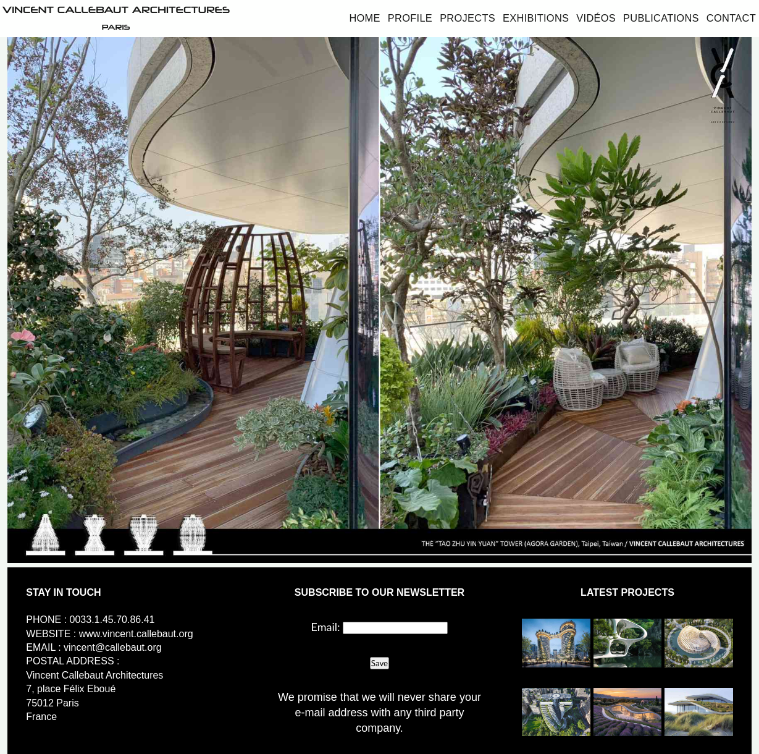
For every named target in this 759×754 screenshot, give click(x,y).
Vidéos (596, 17)
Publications (661, 17)
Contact (731, 17)
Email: (325, 626)
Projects (467, 17)
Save (379, 663)
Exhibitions (536, 17)
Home (364, 17)
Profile (410, 17)
